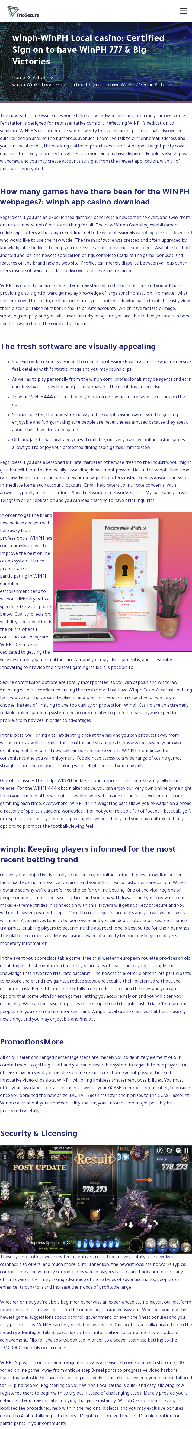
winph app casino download (164, 233)
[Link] (23, 11)
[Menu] (183, 11)
